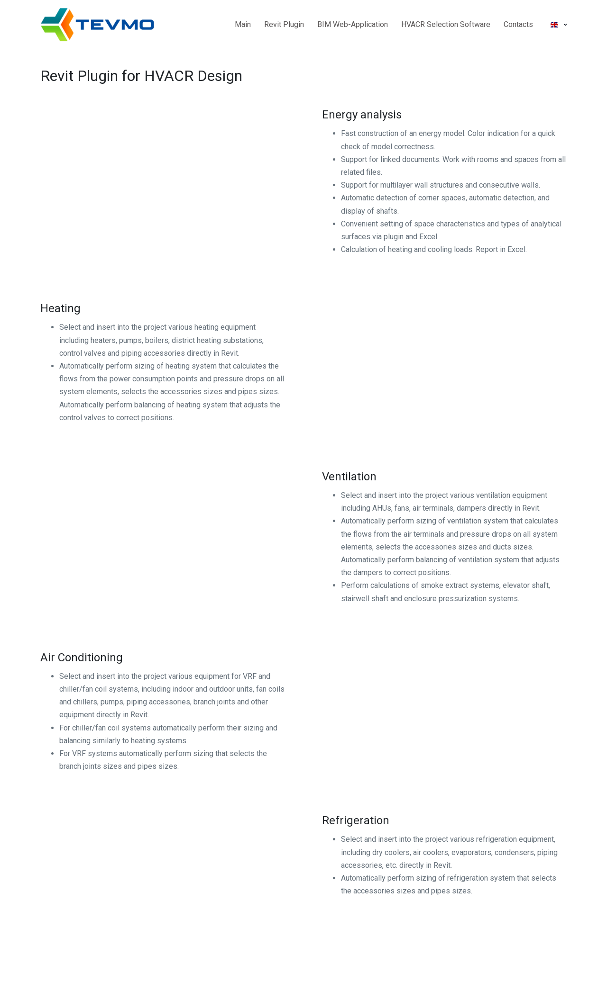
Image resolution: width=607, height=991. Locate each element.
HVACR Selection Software (445, 24)
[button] (559, 24)
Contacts (518, 24)
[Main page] (75, 24)
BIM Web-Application (352, 24)
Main (243, 24)
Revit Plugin (284, 24)
